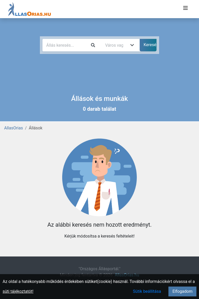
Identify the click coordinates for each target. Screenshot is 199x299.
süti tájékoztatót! (18, 291)
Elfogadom (182, 291)
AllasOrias (13, 128)
